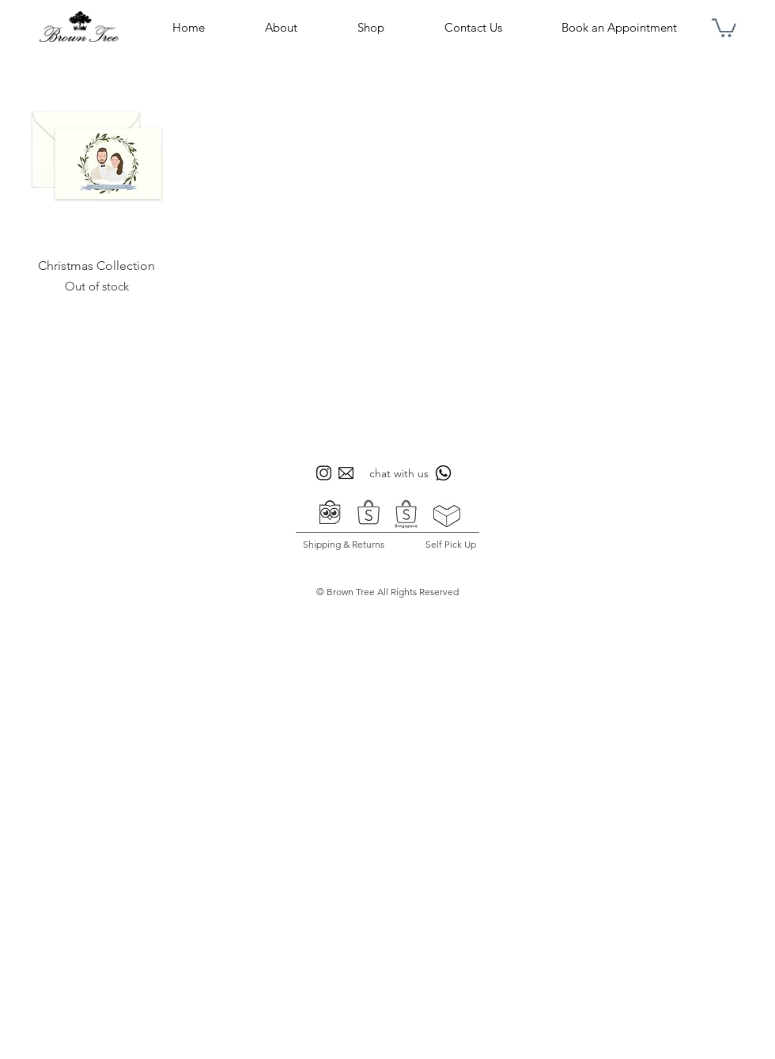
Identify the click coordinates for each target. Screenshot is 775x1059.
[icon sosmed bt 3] (345, 472)
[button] (724, 27)
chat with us (399, 473)
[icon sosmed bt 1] (323, 472)
